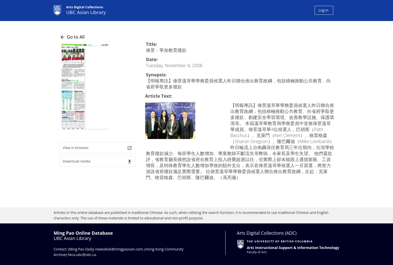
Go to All (72, 37)
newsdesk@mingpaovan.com (119, 249)
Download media (97, 161)
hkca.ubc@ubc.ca (82, 254)
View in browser (97, 148)
